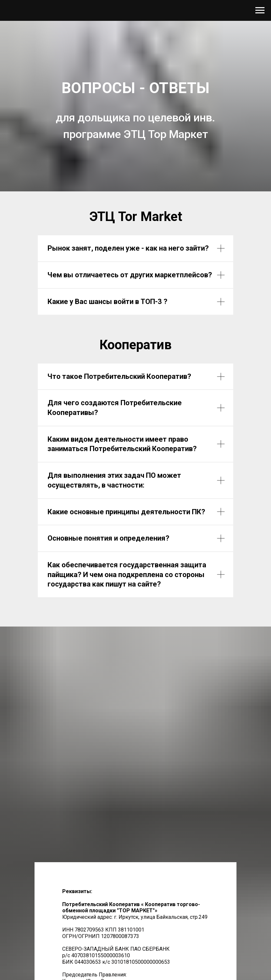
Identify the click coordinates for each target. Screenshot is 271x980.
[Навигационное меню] (259, 10)
